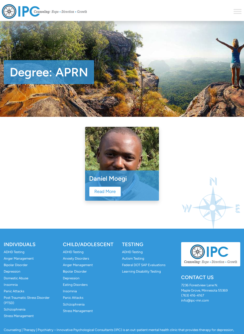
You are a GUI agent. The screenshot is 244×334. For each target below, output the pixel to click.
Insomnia (11, 285)
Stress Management (19, 316)
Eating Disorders (75, 285)
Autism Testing (133, 258)
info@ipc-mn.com (195, 300)
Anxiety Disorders (76, 258)
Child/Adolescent (88, 244)
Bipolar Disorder (16, 265)
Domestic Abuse (16, 278)
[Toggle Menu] (238, 11)
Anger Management (19, 258)
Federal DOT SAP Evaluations (143, 265)
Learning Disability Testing (141, 271)
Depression (12, 271)
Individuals (19, 244)
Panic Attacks (14, 291)
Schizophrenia (14, 309)
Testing (132, 244)
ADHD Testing (14, 252)
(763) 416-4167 (192, 295)
